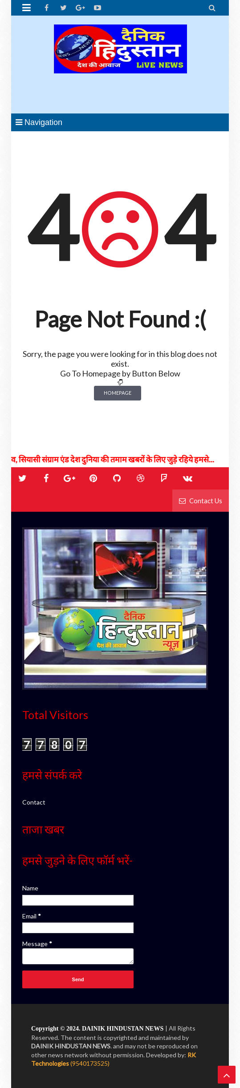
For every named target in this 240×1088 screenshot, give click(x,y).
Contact (33, 802)
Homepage (117, 393)
